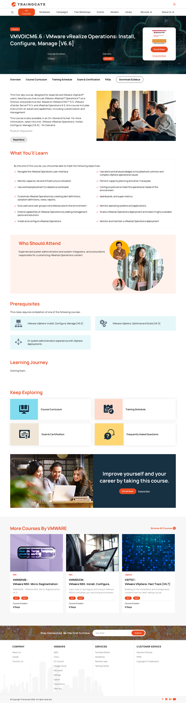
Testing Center (102, 665)
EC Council (59, 661)
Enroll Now (159, 49)
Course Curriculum (36, 79)
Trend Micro (59, 684)
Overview (15, 79)
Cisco (56, 656)
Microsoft (58, 670)
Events (100, 12)
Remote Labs (101, 661)
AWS (56, 652)
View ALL (58, 688)
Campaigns (62, 12)
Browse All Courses (163, 528)
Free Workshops (82, 12)
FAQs (108, 79)
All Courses (26, 12)
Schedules (44, 12)
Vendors (114, 12)
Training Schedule (62, 79)
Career (15, 656)
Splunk (57, 679)
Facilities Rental (102, 652)
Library (128, 12)
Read (18, 139)
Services (145, 12)
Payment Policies (144, 652)
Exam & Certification (88, 79)
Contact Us (17, 661)
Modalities (100, 656)
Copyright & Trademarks (148, 661)
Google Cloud (60, 665)
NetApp (57, 675)
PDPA (139, 656)
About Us (166, 12)
